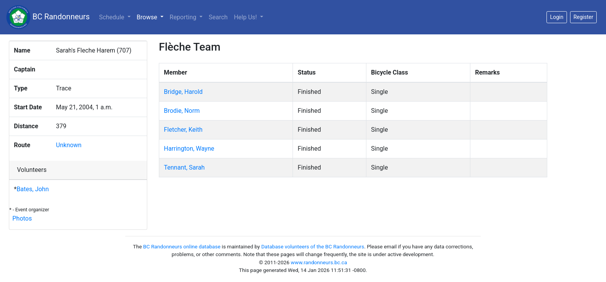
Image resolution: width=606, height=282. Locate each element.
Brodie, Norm (182, 110)
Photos (22, 218)
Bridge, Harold (183, 91)
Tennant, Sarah (184, 167)
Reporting (184, 17)
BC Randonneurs (48, 17)
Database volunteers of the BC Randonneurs (312, 246)
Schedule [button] (112, 17)
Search (218, 17)
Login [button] (556, 17)
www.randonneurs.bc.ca (319, 262)
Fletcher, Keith (183, 129)
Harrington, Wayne (189, 148)
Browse (152, 16)
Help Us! (246, 17)
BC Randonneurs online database (181, 246)
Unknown (69, 145)
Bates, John (33, 189)
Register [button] (583, 17)
